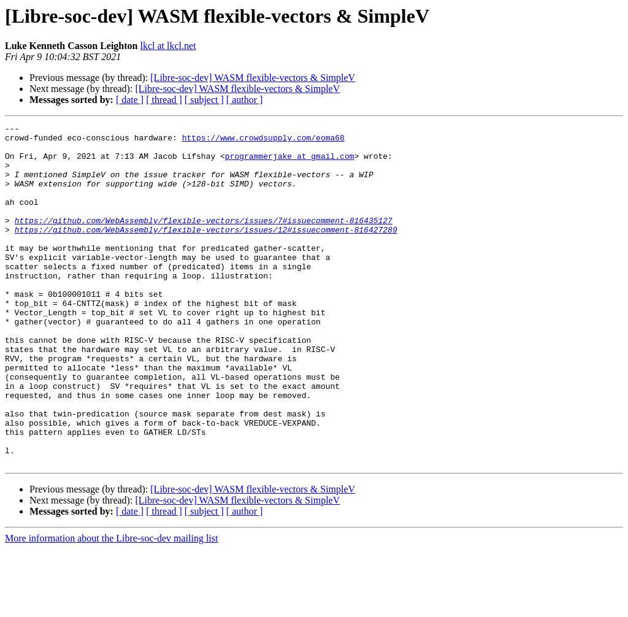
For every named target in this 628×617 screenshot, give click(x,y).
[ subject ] (204, 99)
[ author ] (244, 99)
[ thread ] (164, 99)
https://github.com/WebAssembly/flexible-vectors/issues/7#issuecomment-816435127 (203, 240)
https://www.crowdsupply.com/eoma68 (263, 141)
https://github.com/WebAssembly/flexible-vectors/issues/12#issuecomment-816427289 (206, 251)
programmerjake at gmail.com (289, 163)
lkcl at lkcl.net (168, 45)
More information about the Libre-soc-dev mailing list (111, 606)
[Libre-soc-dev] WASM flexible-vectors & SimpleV (252, 77)
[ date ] (130, 99)
